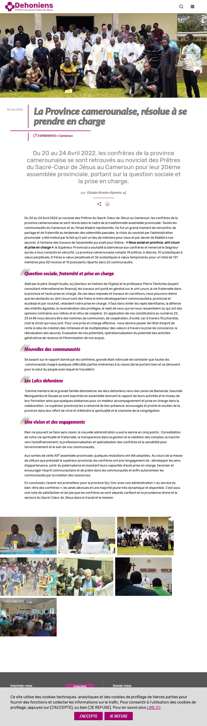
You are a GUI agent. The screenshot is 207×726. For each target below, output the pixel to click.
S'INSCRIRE (79, 637)
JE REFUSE (119, 716)
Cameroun (66, 136)
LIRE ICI (153, 707)
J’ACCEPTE (88, 716)
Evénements (47, 136)
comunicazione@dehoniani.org (36, 682)
